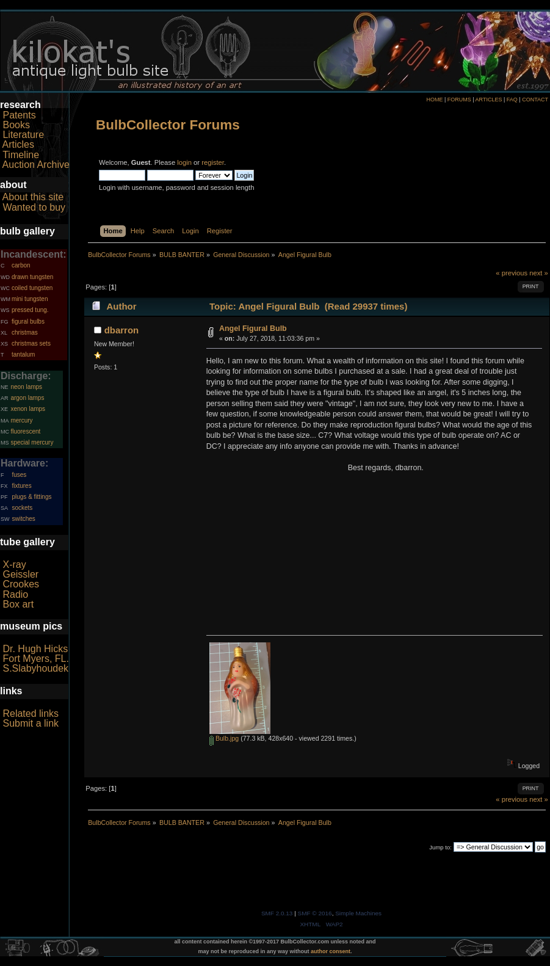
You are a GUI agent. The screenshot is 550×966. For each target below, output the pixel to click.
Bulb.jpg (224, 738)
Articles (18, 144)
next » (538, 273)
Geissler (20, 574)
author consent (330, 951)
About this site (33, 197)
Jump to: (440, 847)
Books (15, 125)
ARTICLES (489, 99)
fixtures (21, 485)
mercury (21, 420)
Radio (15, 594)
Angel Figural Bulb (253, 328)
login (184, 162)
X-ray (14, 564)
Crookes (20, 584)
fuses (19, 474)
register (212, 162)
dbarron (121, 330)
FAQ (512, 99)
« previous (511, 273)
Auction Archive (36, 164)
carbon (21, 265)
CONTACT (535, 99)
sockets (22, 507)
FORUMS (459, 99)
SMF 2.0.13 (277, 913)
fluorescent (25, 431)
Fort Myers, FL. (35, 658)
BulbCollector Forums (168, 125)
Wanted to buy (33, 207)
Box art (18, 604)
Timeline (20, 155)
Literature (23, 134)
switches (23, 518)
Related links (30, 713)
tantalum (23, 354)
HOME (434, 99)
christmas (25, 332)
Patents (18, 115)
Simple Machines (358, 913)
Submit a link (30, 723)
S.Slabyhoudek (35, 668)
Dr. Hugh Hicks (35, 649)
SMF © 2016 (315, 913)
